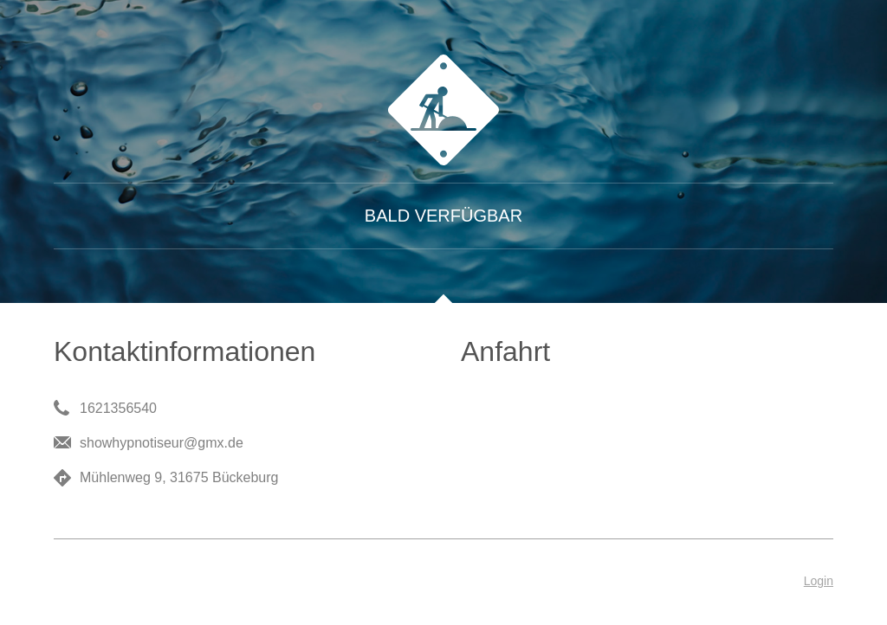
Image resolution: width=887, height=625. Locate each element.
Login (818, 581)
